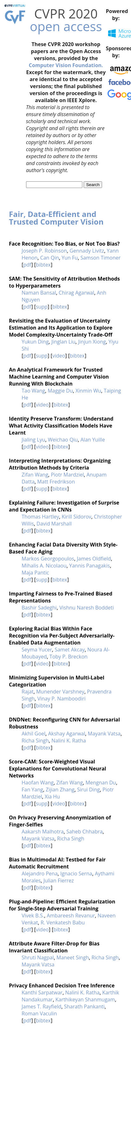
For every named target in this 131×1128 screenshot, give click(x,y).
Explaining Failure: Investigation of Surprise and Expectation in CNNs (64, 506)
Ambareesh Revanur (71, 915)
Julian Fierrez (58, 880)
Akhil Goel (33, 733)
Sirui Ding (88, 789)
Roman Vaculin (39, 1013)
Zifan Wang (35, 474)
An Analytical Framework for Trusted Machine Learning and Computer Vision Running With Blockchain (59, 376)
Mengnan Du (101, 782)
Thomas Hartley (40, 516)
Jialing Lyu (33, 439)
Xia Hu (52, 796)
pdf (27, 264)
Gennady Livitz (87, 250)
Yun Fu (70, 257)
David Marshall (54, 523)
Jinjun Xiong (92, 341)
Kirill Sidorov (76, 516)
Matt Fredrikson (56, 481)
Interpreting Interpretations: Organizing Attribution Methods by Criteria (60, 464)
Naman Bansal (39, 292)
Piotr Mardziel (67, 474)
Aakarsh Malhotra (43, 831)
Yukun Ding (35, 341)
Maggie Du (60, 390)
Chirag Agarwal (76, 292)
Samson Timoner (100, 257)
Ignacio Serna (76, 873)
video (58, 355)
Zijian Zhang (60, 789)
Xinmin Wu (88, 390)
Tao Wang (33, 390)
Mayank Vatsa (104, 733)
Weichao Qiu (63, 439)
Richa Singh (35, 740)
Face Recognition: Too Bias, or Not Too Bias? (64, 243)
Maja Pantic (35, 572)
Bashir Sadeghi (39, 607)
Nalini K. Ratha (69, 740)
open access (66, 26)
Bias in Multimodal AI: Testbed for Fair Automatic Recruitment (57, 863)
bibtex (43, 264)
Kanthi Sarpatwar (42, 992)
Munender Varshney (60, 691)
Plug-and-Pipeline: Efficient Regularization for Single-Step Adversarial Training (62, 905)
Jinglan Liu (63, 341)
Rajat (27, 691)
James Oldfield (94, 558)
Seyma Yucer (37, 649)
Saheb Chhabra (84, 831)
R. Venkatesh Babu (63, 922)
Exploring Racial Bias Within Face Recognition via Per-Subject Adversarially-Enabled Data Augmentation (61, 635)
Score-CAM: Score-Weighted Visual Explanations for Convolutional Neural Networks (57, 768)
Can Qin (49, 257)
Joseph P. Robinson (44, 250)
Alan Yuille (92, 439)
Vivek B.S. (33, 915)
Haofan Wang (38, 782)
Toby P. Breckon (69, 656)
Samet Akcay (70, 649)
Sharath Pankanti (84, 1006)
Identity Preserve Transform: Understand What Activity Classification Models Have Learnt (61, 425)
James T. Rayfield (41, 1006)
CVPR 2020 (66, 13)
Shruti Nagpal (38, 957)
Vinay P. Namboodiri (61, 698)
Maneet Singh (72, 957)
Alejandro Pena (40, 873)
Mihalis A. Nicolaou (44, 565)
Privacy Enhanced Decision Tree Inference (61, 985)
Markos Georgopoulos (48, 558)
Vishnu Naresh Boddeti (86, 607)
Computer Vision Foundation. (66, 65)
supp (42, 306)
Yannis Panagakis (89, 565)
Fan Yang (32, 789)
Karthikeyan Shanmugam (85, 999)
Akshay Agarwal (66, 733)
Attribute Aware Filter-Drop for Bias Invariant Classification (54, 947)
